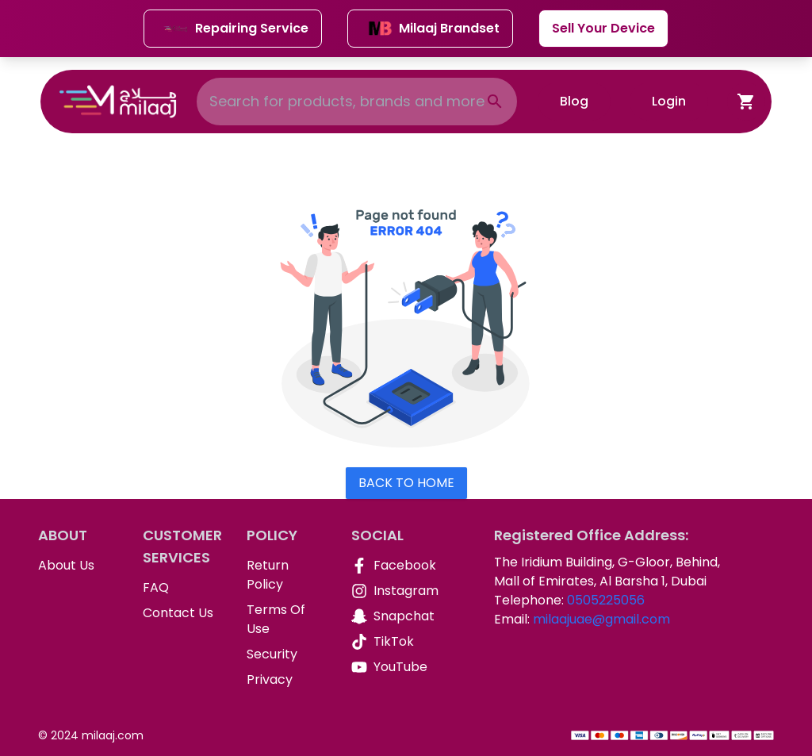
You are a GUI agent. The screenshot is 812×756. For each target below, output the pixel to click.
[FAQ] (182, 587)
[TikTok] (391, 641)
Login (669, 101)
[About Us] (77, 565)
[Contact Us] (182, 613)
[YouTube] (391, 667)
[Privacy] (286, 679)
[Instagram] (391, 591)
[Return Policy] (286, 575)
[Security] (286, 654)
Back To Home (406, 483)
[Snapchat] (391, 616)
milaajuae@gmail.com (601, 619)
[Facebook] (391, 565)
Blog (574, 101)
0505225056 (606, 600)
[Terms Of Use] (286, 620)
